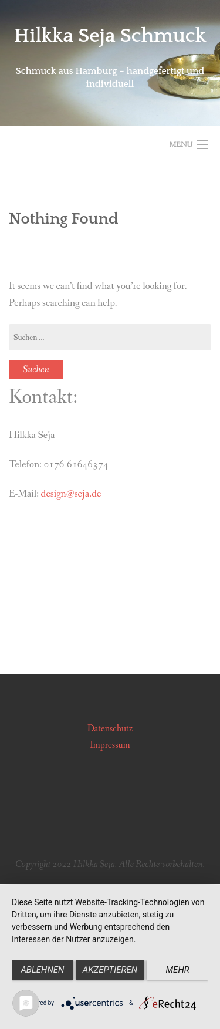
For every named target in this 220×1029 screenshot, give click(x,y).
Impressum (110, 745)
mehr (177, 969)
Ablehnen (42, 969)
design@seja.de (71, 494)
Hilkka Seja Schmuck (110, 36)
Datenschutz (110, 729)
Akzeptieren (110, 969)
